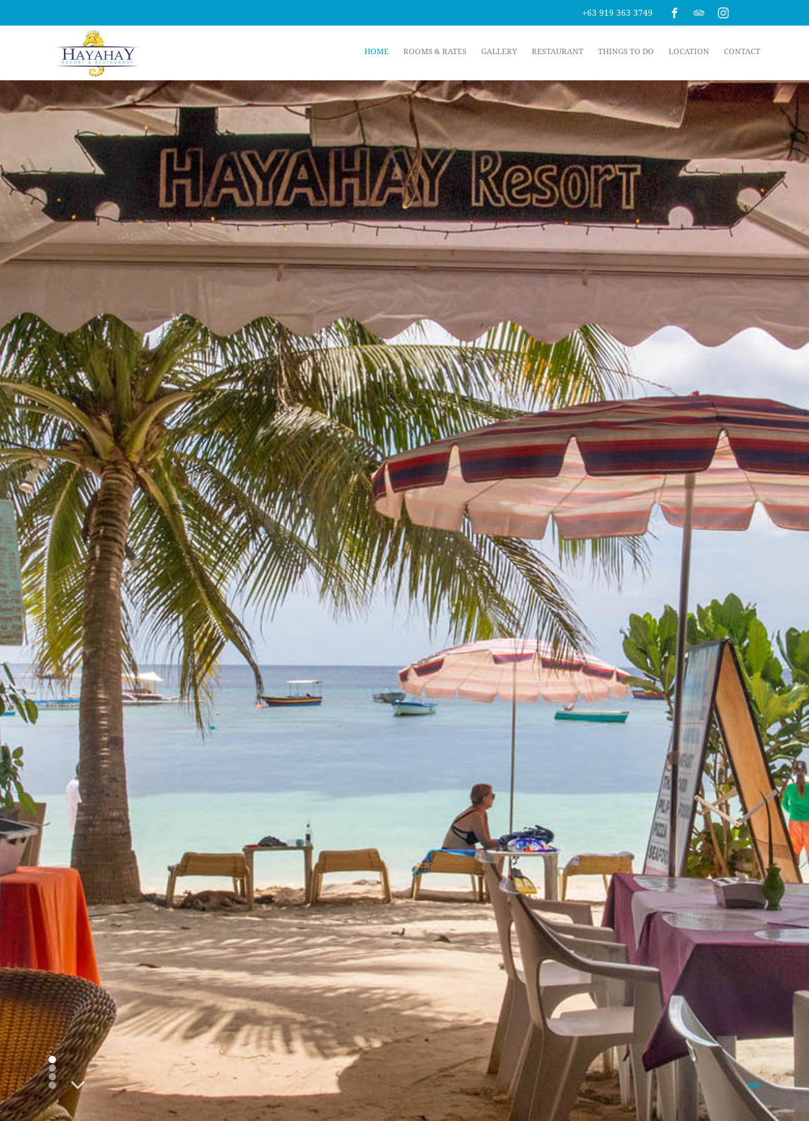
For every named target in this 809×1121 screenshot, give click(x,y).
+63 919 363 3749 (617, 12)
